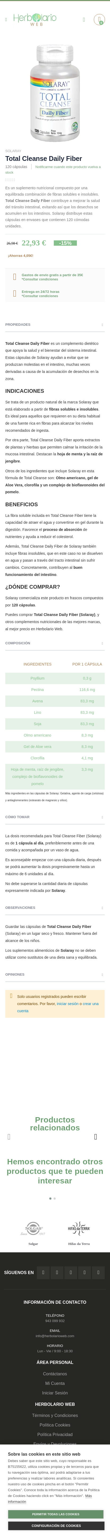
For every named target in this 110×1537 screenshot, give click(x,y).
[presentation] (95, 1136)
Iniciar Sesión (55, 1393)
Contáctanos (55, 1374)
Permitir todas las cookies (56, 1514)
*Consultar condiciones (40, 279)
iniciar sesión (68, 1004)
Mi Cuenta (55, 1383)
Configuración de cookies (56, 1526)
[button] (50, 1198)
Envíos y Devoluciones (55, 1444)
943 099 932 (55, 1321)
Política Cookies (55, 1425)
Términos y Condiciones (55, 1415)
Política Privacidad (55, 1434)
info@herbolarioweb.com (55, 1336)
